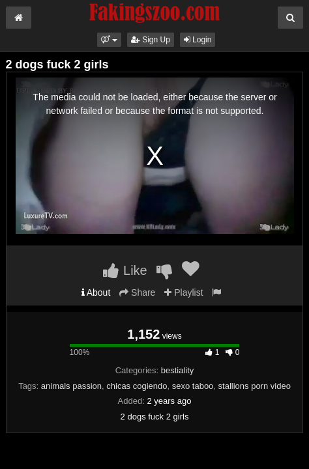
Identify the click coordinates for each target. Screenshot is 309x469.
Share (137, 292)
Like (125, 270)
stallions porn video (254, 386)
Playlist (183, 292)
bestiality (177, 370)
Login (198, 39)
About (96, 292)
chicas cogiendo (136, 386)
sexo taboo (193, 386)
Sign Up (150, 39)
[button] (109, 40)
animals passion (71, 386)
